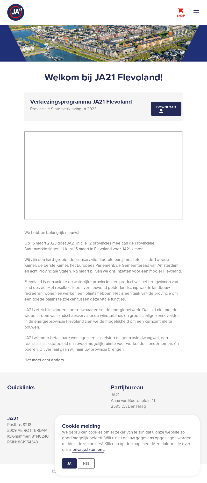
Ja (69, 463)
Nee (86, 463)
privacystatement (88, 449)
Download (166, 107)
